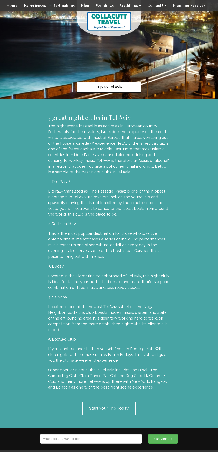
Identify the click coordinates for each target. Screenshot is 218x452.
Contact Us (156, 5)
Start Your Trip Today (109, 408)
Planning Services (189, 5)
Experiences (35, 5)
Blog (85, 5)
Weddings (105, 5)
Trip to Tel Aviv (109, 87)
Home (11, 5)
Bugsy (58, 266)
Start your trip (163, 438)
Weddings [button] (130, 5)
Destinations (63, 5)
